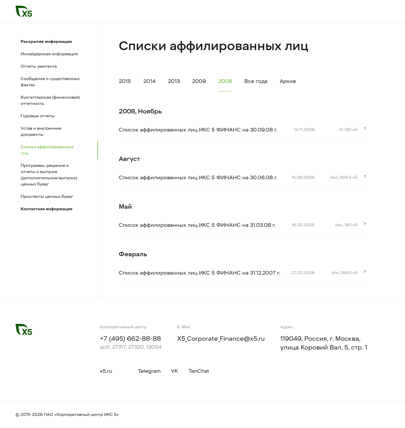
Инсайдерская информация (49, 53)
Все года (255, 81)
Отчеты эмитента (39, 66)
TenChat (199, 371)
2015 (125, 81)
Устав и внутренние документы (41, 131)
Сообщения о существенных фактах (50, 81)
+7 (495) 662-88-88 (130, 338)
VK (174, 371)
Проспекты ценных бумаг (47, 196)
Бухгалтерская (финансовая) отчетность (50, 100)
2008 (225, 81)
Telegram (149, 371)
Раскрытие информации (46, 41)
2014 (149, 81)
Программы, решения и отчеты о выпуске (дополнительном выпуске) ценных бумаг (49, 174)
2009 (199, 81)
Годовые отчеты (37, 115)
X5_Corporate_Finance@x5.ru (221, 338)
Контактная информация (46, 208)
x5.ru (106, 371)
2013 (174, 81)
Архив (288, 81)
